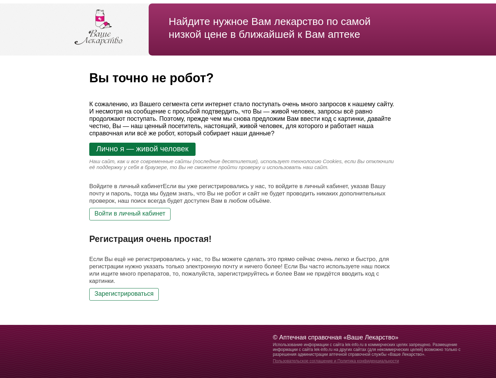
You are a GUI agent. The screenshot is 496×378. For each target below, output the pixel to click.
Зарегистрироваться (124, 293)
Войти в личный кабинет (129, 213)
